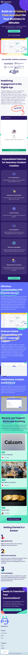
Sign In (2, 635)
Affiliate (2, 648)
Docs (2, 638)
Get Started (4, 633)
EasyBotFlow (7, 2)
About (2, 645)
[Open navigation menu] (26, 2)
